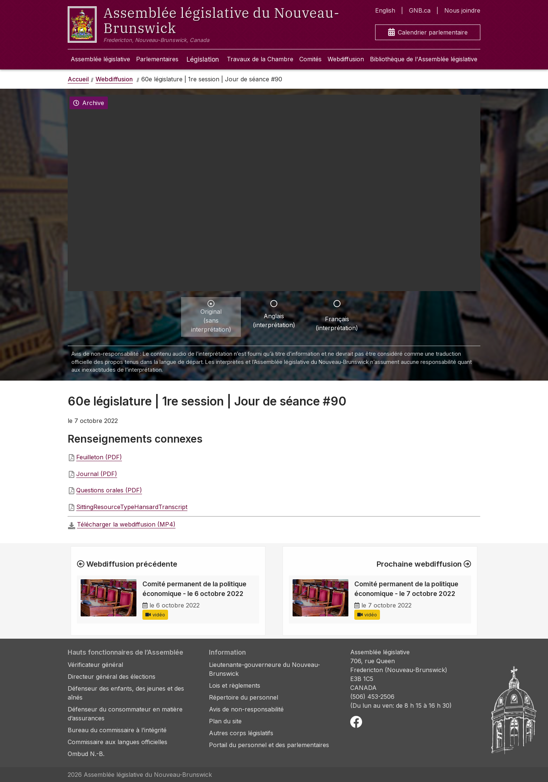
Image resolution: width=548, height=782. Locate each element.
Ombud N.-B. (86, 753)
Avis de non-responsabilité (246, 709)
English (385, 10)
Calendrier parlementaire (428, 32)
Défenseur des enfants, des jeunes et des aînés (126, 693)
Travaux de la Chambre (260, 59)
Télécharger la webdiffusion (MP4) (126, 524)
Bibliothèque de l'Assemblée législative (423, 59)
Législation (202, 59)
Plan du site (225, 721)
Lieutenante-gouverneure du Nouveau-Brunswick (264, 669)
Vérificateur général (95, 664)
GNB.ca (420, 10)
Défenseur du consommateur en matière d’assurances (125, 714)
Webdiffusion (346, 59)
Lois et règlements (234, 685)
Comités (310, 59)
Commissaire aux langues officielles (117, 742)
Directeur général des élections (111, 676)
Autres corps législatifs (241, 733)
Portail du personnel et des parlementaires (269, 745)
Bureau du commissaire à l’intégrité (117, 730)
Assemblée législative (100, 59)
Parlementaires (157, 59)
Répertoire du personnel (243, 697)
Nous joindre (462, 10)
